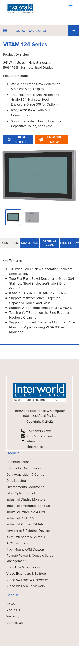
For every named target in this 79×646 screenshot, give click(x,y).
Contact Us (14, 622)
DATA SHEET (16, 139)
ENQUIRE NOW (50, 139)
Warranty (12, 616)
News (10, 603)
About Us (13, 610)
